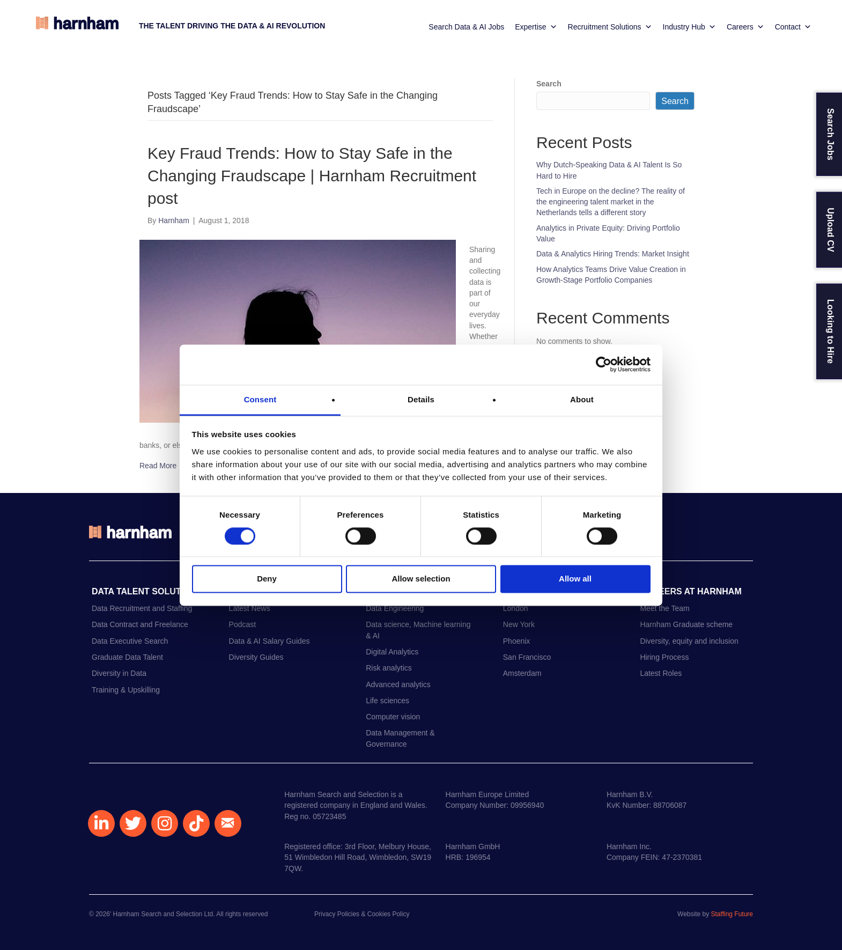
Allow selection (421, 579)
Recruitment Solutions (610, 27)
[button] (101, 823)
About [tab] (582, 399)
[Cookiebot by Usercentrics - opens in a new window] (604, 364)
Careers (745, 27)
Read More (157, 465)
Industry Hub (689, 27)
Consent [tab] (260, 399)
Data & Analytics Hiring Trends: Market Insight (612, 253)
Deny (267, 579)
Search (549, 83)
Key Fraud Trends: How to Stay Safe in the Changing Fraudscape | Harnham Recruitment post (311, 175)
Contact (793, 27)
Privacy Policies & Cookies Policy (361, 914)
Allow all (575, 579)
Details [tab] (421, 399)
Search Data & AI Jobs (466, 27)
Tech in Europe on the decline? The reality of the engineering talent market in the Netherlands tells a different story (610, 202)
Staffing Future (732, 914)
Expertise (536, 27)
